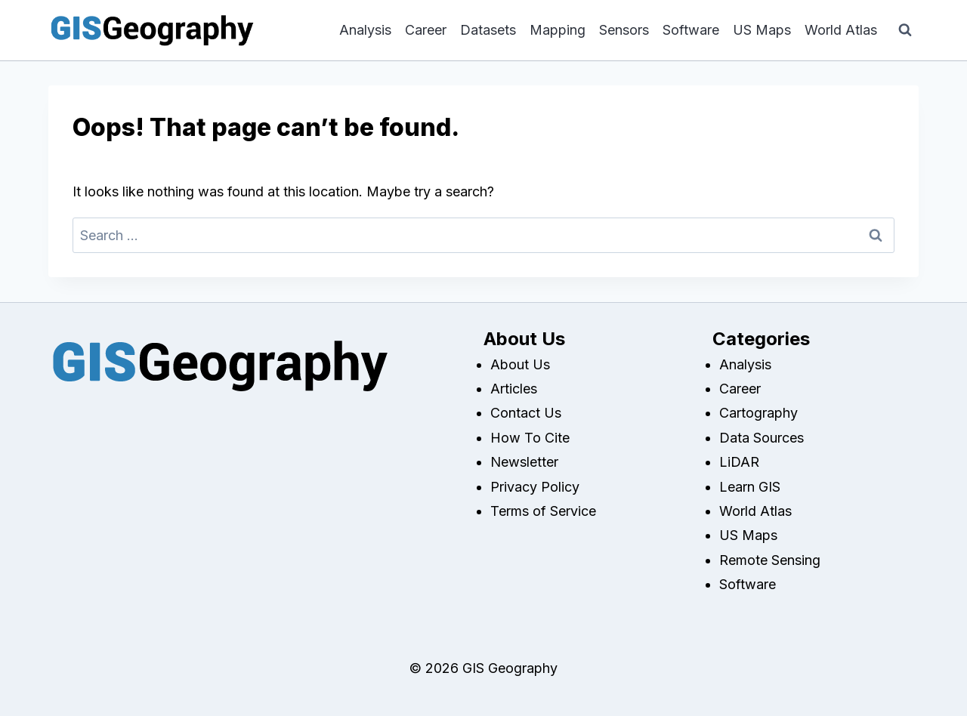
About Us (520, 364)
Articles (513, 389)
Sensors (624, 30)
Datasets (488, 30)
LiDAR (739, 462)
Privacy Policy (534, 487)
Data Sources (761, 438)
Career (425, 30)
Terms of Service (543, 511)
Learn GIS (749, 487)
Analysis (365, 30)
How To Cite (530, 438)
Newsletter (524, 462)
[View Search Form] (905, 30)
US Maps (762, 30)
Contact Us (525, 413)
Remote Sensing (769, 560)
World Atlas (841, 30)
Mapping (557, 30)
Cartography (758, 413)
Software (691, 30)
